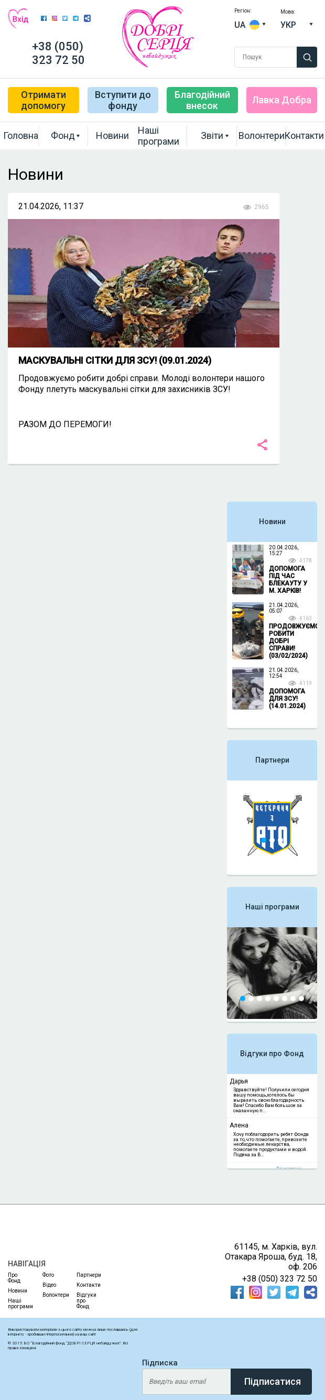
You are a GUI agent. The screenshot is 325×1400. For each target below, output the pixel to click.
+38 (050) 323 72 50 (58, 53)
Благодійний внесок (202, 100)
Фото (48, 1275)
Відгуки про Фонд (272, 1053)
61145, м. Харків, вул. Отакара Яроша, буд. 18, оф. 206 (271, 1257)
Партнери (272, 760)
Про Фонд (14, 1278)
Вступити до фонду (123, 100)
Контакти (303, 135)
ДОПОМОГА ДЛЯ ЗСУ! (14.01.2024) (287, 699)
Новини (112, 135)
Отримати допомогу (43, 100)
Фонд (63, 135)
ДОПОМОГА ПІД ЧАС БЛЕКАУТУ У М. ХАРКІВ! (288, 579)
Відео (49, 1285)
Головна (21, 135)
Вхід (18, 18)
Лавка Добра (281, 99)
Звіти (212, 135)
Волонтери (262, 135)
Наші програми (158, 136)
